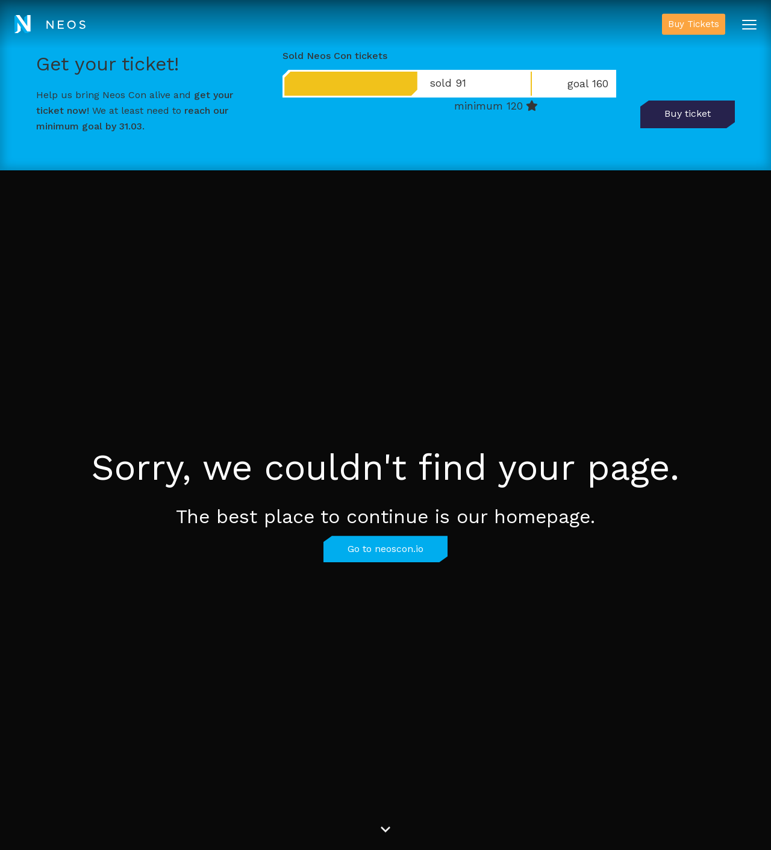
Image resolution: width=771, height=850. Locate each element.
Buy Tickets (693, 24)
